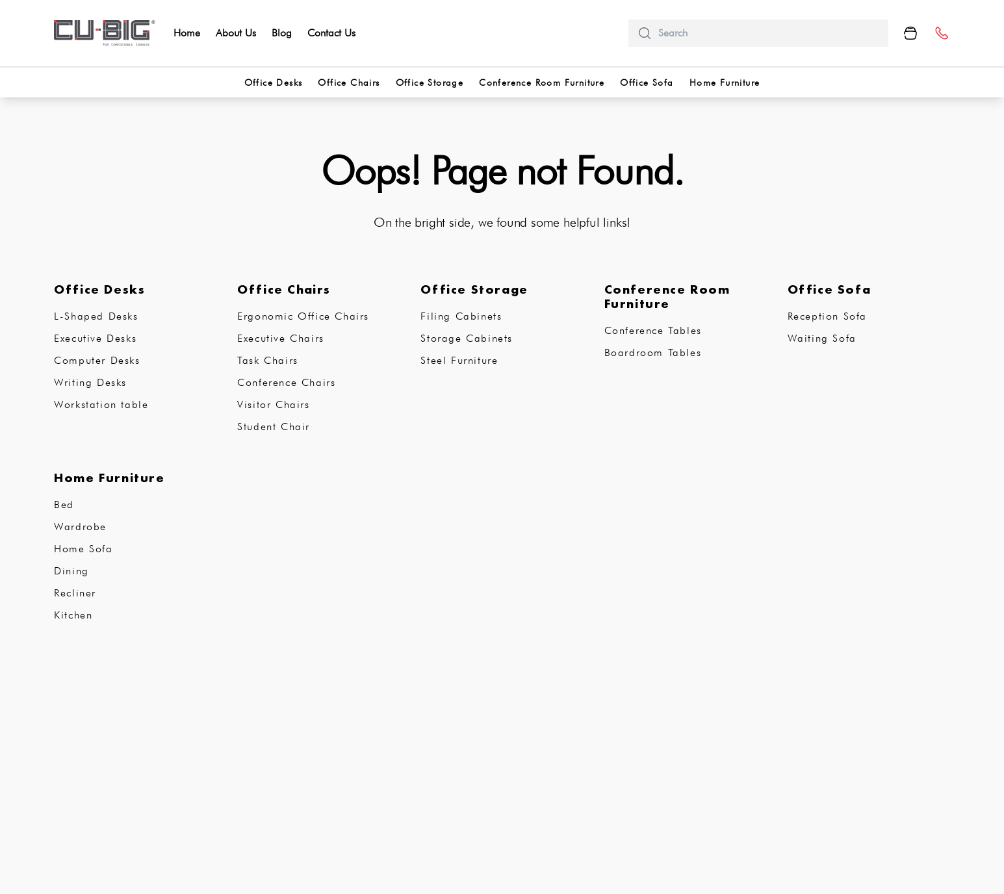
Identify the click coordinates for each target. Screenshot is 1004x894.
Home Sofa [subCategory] (83, 549)
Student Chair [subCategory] (273, 426)
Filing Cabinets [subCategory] (461, 316)
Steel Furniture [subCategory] (459, 360)
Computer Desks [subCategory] (97, 360)
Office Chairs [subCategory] (284, 289)
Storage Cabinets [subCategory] (466, 338)
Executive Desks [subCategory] (95, 338)
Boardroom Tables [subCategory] (653, 352)
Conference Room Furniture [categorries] (541, 82)
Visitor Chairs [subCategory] (273, 404)
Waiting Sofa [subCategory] (822, 338)
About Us (236, 33)
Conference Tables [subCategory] (653, 330)
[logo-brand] (104, 33)
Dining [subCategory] (71, 571)
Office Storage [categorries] (430, 82)
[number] (941, 33)
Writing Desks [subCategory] (90, 382)
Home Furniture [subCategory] (109, 477)
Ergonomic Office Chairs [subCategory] (303, 316)
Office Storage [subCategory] (474, 289)
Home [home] (187, 33)
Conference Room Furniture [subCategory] (667, 296)
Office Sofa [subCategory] (829, 289)
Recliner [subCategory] (75, 593)
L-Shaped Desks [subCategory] (96, 316)
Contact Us (331, 33)
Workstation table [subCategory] (101, 404)
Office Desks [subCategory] (99, 289)
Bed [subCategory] (64, 504)
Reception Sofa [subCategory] (827, 316)
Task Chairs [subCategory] (267, 360)
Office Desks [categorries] (273, 82)
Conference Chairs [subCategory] (286, 382)
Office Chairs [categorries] (349, 82)
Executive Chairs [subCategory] (280, 338)
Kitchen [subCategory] (73, 615)
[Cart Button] (910, 33)
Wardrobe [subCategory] (80, 526)
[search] (768, 33)
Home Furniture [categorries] (724, 82)
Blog (282, 33)
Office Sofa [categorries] (646, 82)
